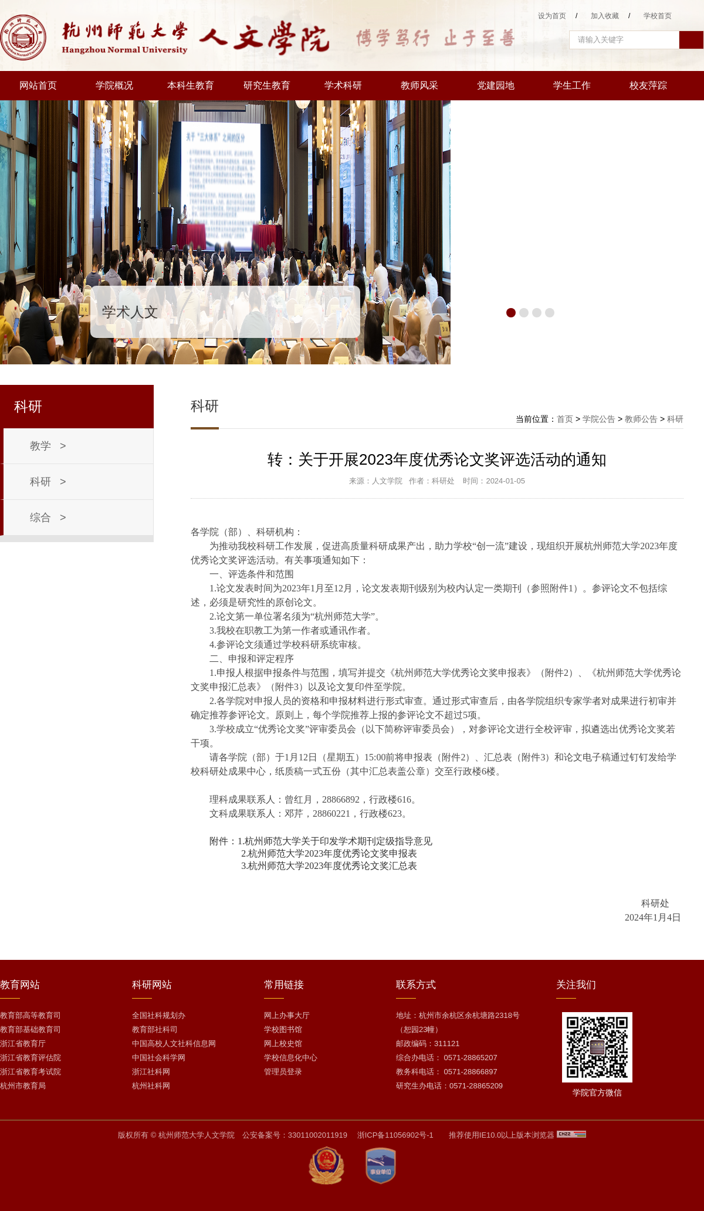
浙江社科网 (151, 1071)
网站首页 (38, 85)
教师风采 (419, 85)
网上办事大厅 (287, 1015)
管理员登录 (283, 1071)
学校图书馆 (283, 1029)
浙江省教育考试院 (30, 1071)
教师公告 (641, 419)
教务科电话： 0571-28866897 (446, 1071)
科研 (675, 419)
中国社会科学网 (158, 1057)
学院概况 (114, 85)
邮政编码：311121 (427, 1043)
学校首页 (658, 16)
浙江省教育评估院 (30, 1057)
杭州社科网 (151, 1085)
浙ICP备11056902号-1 (395, 1135)
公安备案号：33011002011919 (294, 1135)
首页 (565, 419)
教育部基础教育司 (30, 1029)
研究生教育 (266, 85)
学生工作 (572, 85)
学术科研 (343, 85)
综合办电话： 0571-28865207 (446, 1057)
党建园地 (496, 85)
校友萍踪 (648, 85)
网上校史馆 (283, 1043)
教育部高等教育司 (30, 1015)
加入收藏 (605, 16)
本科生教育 (190, 85)
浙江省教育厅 (23, 1043)
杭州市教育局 (23, 1085)
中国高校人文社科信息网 (174, 1043)
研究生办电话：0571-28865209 (449, 1085)
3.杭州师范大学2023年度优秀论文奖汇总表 (329, 866)
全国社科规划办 (158, 1015)
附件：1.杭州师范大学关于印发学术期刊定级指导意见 (320, 841)
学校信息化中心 (290, 1057)
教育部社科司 (155, 1029)
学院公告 (599, 419)
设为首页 (552, 16)
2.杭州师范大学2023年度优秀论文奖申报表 (329, 853)
